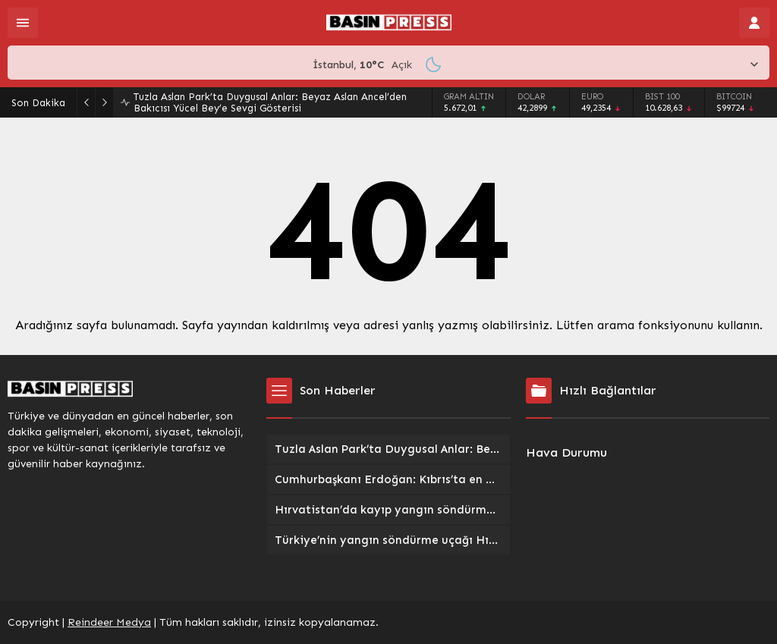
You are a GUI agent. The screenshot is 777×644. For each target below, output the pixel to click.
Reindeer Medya (109, 622)
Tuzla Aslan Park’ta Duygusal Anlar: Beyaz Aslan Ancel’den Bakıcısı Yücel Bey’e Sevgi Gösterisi (270, 102)
